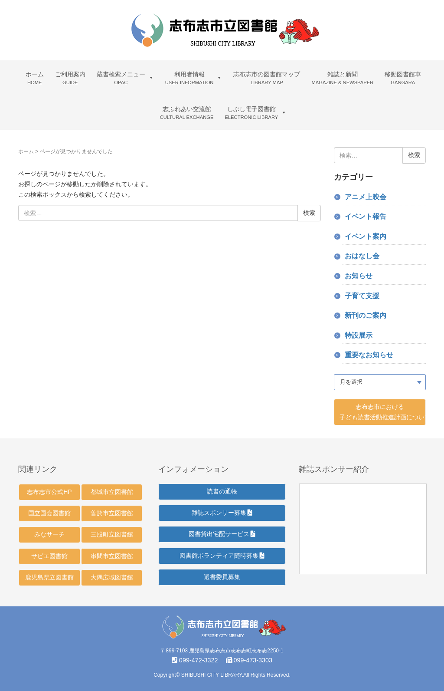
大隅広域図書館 (112, 577)
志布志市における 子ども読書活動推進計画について (383, 412)
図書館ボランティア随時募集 (222, 555)
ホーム (26, 151)
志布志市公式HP (49, 491)
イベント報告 (365, 216)
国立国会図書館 (49, 513)
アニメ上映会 (365, 197)
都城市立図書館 (112, 491)
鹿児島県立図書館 (49, 577)
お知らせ (358, 276)
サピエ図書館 (49, 556)
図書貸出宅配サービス (222, 533)
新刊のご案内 (365, 315)
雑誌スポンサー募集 (222, 512)
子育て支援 (362, 295)
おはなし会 (362, 256)
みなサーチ (49, 534)
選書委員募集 (222, 576)
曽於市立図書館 (112, 513)
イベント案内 (365, 236)
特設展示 (358, 335)
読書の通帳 (222, 491)
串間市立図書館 (112, 556)
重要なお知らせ (369, 355)
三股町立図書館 (112, 534)
